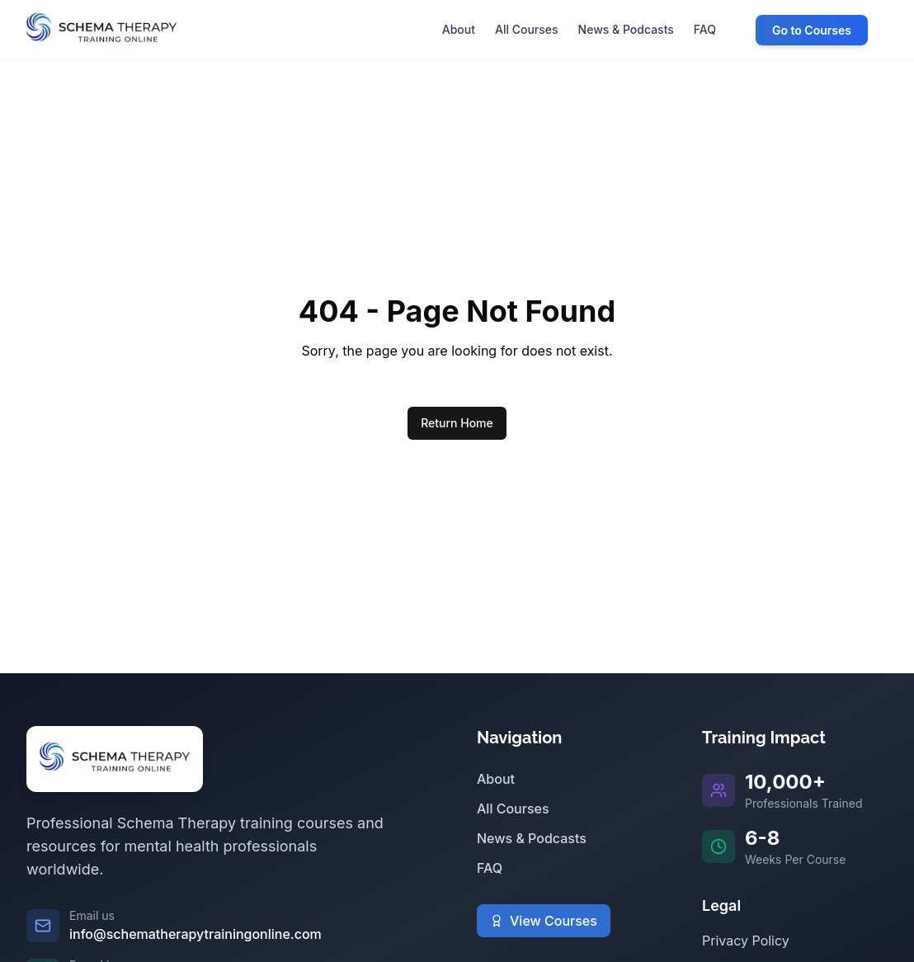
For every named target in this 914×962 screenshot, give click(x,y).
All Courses (513, 808)
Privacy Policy (745, 940)
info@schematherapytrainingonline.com (195, 934)
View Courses (543, 920)
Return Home (457, 423)
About (496, 779)
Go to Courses (811, 30)
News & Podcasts (532, 838)
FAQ (489, 868)
